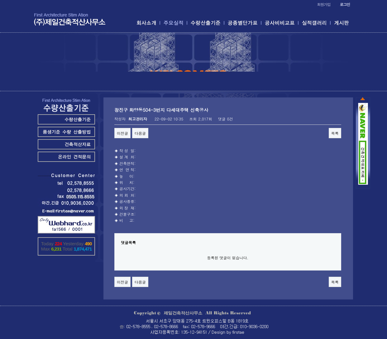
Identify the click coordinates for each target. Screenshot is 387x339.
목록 (335, 133)
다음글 (140, 133)
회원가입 (323, 4)
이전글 (122, 133)
